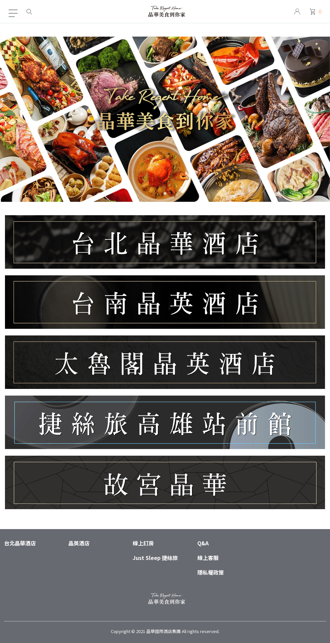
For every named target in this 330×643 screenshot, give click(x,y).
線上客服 (208, 558)
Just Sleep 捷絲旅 (155, 558)
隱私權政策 (210, 572)
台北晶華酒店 (20, 543)
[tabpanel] (165, 119)
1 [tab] (165, 194)
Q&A (203, 543)
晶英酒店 (79, 543)
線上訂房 (143, 543)
